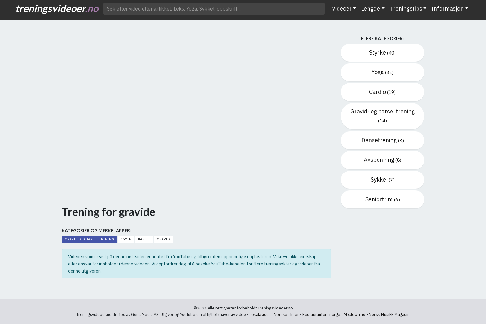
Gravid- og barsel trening (89, 239)
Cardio (382, 91)
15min (126, 239)
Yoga (382, 72)
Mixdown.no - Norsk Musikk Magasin (376, 314)
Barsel (144, 239)
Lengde (370, 8)
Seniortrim (382, 199)
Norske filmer (286, 314)
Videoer (342, 8)
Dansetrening (382, 140)
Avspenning (382, 159)
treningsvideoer (56, 8)
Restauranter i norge (321, 314)
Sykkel (383, 179)
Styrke (382, 52)
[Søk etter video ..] (214, 9)
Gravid (163, 239)
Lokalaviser (260, 314)
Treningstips (406, 8)
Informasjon (447, 8)
